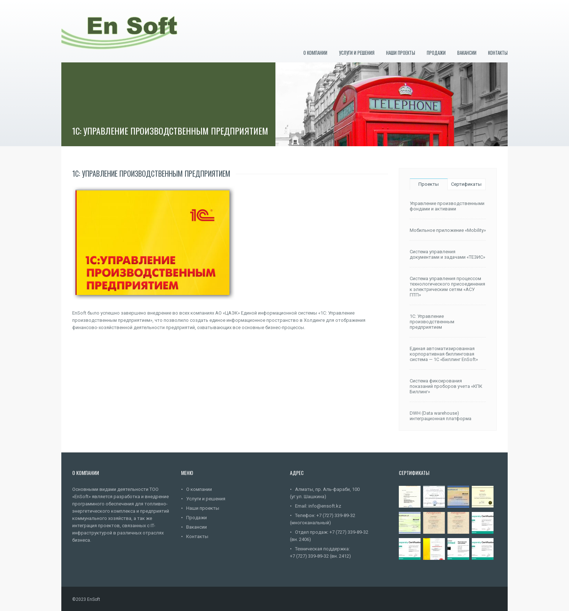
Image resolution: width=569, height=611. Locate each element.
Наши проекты (400, 52)
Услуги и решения (356, 52)
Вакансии (466, 52)
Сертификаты (466, 184)
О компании (315, 52)
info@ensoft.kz (324, 506)
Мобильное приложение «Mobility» (448, 230)
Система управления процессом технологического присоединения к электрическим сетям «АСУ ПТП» (447, 287)
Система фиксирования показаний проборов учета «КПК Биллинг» (446, 386)
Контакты (498, 52)
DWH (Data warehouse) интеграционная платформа (440, 415)
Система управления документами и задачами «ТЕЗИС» (447, 254)
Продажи (436, 52)
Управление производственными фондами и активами (447, 206)
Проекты (428, 184)
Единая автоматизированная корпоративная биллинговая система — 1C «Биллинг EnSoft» (444, 354)
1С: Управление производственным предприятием (432, 321)
